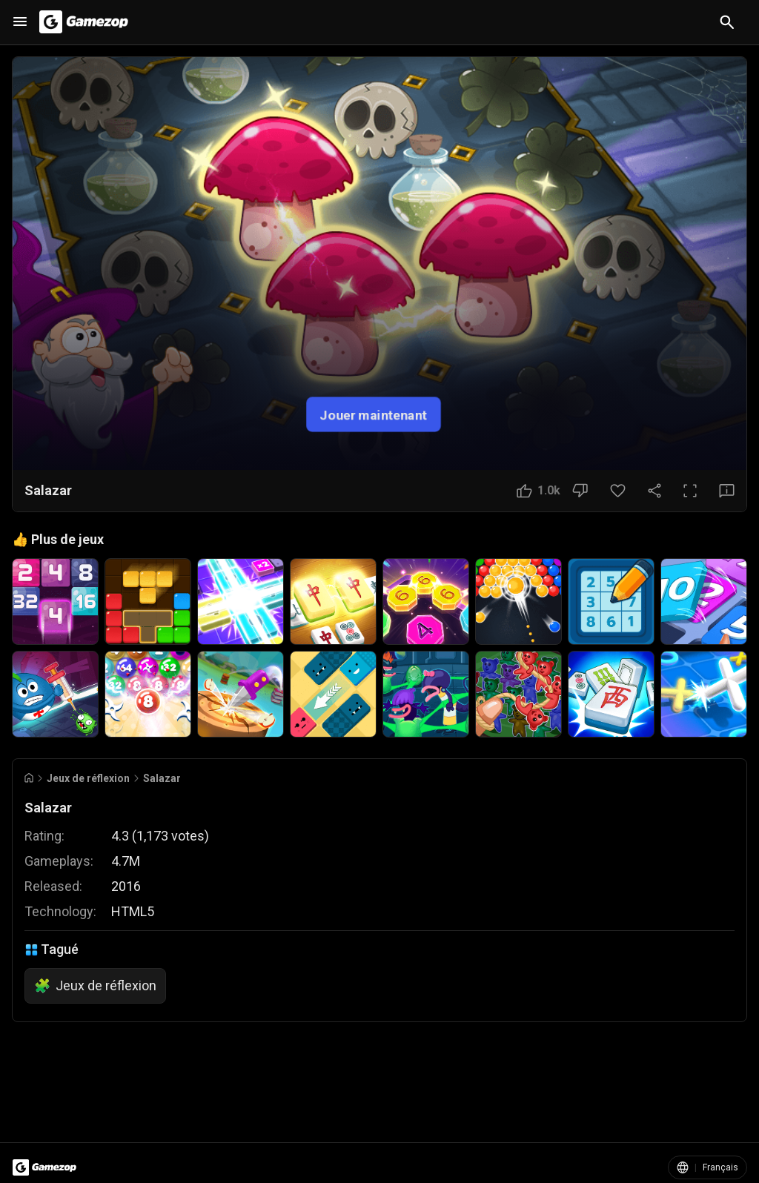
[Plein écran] (690, 491)
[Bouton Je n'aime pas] (580, 491)
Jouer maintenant (373, 414)
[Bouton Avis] (727, 491)
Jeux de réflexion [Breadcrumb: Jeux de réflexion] (88, 778)
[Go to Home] (28, 778)
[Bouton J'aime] (538, 490)
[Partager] (654, 491)
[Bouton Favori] (618, 491)
